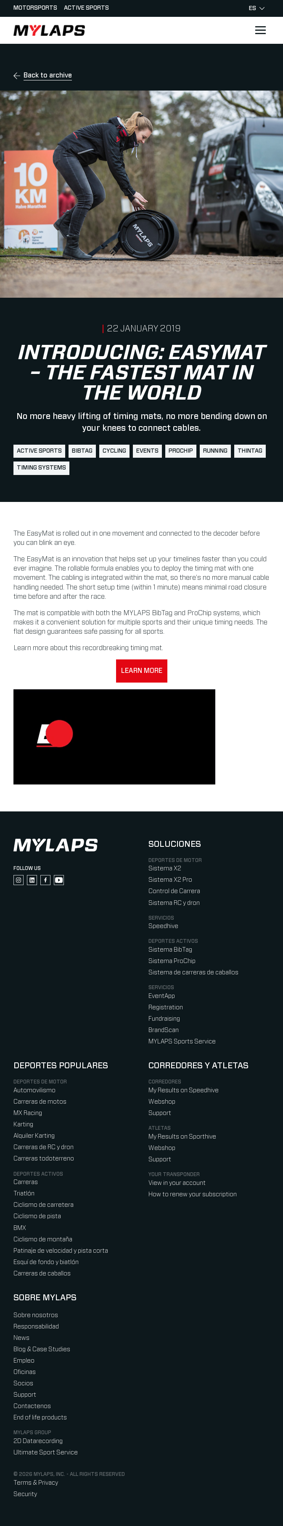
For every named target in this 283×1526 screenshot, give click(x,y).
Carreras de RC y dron (43, 1147)
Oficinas (24, 1372)
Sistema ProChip (172, 961)
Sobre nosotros (35, 1315)
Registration (165, 1007)
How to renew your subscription (192, 1194)
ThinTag (250, 451)
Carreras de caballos (42, 1273)
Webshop (161, 1102)
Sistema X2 (164, 868)
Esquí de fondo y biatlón (46, 1262)
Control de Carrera (174, 891)
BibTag (82, 451)
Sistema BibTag (170, 950)
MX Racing (27, 1113)
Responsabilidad (36, 1326)
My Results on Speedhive (183, 1090)
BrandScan (163, 1030)
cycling (114, 451)
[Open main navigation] (260, 30)
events (147, 451)
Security (25, 1494)
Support (159, 1113)
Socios (23, 1383)
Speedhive (163, 926)
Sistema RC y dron (174, 903)
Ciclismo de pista (37, 1216)
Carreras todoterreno (43, 1158)
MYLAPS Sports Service (182, 1041)
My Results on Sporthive (182, 1137)
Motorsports (35, 8)
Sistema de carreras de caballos (193, 972)
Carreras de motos (39, 1102)
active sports (39, 451)
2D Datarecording (38, 1441)
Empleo (23, 1361)
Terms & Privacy (35, 1483)
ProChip (181, 451)
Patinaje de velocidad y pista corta (60, 1251)
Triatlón (23, 1193)
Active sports (86, 8)
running (215, 451)
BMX (19, 1228)
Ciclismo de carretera (43, 1205)
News (21, 1338)
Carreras (25, 1182)
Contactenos (32, 1406)
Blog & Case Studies (41, 1349)
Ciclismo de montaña (42, 1239)
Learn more (141, 670)
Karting (23, 1124)
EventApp (161, 996)
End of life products (40, 1417)
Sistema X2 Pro (170, 880)
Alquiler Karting (34, 1136)
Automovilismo (34, 1090)
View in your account (177, 1183)
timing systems (41, 468)
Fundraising (164, 1019)
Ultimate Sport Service (45, 1452)
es (256, 8)
